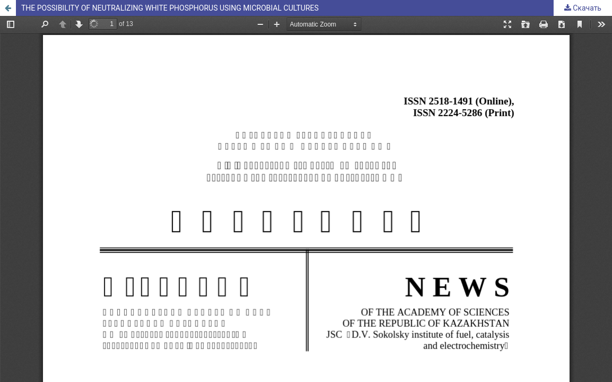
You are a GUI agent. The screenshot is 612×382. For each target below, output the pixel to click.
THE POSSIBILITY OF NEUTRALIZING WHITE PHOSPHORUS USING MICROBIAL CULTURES (169, 8)
